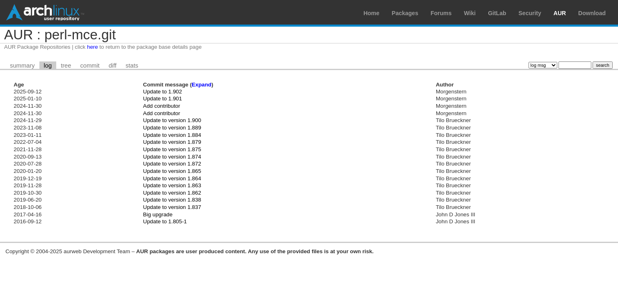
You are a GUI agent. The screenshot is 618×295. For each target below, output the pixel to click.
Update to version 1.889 (172, 128)
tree (66, 65)
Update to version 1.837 (172, 207)
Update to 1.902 (162, 91)
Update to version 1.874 (172, 157)
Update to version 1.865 (172, 171)
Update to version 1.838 (172, 200)
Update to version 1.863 (172, 185)
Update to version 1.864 (172, 178)
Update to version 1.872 (172, 164)
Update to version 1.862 (172, 193)
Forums (440, 13)
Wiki (470, 13)
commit (89, 65)
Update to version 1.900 (172, 120)
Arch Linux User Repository (45, 12)
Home (372, 13)
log (48, 65)
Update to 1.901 (162, 98)
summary (22, 65)
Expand (201, 85)
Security (530, 13)
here (92, 47)
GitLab (497, 13)
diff (113, 65)
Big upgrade (158, 214)
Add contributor (161, 106)
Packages (405, 13)
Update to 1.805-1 (165, 221)
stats (132, 65)
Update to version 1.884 (172, 135)
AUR (560, 13)
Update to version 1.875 (172, 149)
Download (592, 13)
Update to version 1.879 (172, 142)
